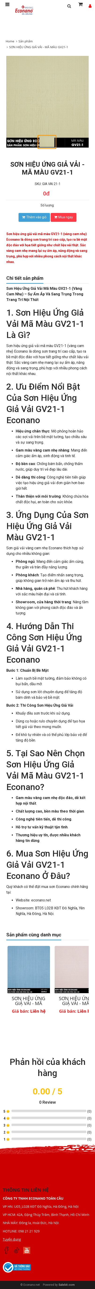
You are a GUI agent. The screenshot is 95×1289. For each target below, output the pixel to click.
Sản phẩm (26, 41)
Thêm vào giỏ (34, 217)
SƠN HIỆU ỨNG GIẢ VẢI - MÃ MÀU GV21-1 (38, 47)
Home (10, 41)
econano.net (41, 900)
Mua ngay (63, 217)
